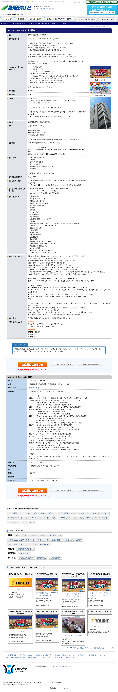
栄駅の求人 (41, 558)
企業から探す (59, 657)
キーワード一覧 (48, 657)
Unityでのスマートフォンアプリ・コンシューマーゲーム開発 (32, 518)
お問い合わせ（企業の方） (44, 655)
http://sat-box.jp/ (34, 388)
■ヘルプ (73, 2)
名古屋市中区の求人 (25, 549)
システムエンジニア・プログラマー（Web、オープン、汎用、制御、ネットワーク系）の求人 (44, 540)
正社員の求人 (24, 553)
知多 (44, 8)
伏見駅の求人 (55, 558)
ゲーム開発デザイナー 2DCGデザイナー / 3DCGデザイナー (32, 513)
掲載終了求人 (70, 657)
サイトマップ (104, 655)
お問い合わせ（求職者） (26, 655)
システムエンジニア (100, 626)
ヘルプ (6, 657)
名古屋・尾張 (38, 8)
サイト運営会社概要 (10, 655)
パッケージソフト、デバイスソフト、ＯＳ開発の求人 (29, 544)
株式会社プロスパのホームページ (60, 667)
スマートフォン (63, 688)
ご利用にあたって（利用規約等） (87, 655)
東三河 (52, 8)
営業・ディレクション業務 (73, 635)
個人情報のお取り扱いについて (64, 655)
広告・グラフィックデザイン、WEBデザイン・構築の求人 (38, 535)
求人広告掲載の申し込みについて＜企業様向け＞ (26, 657)
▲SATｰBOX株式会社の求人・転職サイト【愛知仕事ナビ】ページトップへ (90, 648)
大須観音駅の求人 (26, 558)
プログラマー (13, 522)
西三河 (48, 8)
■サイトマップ (81, 2)
